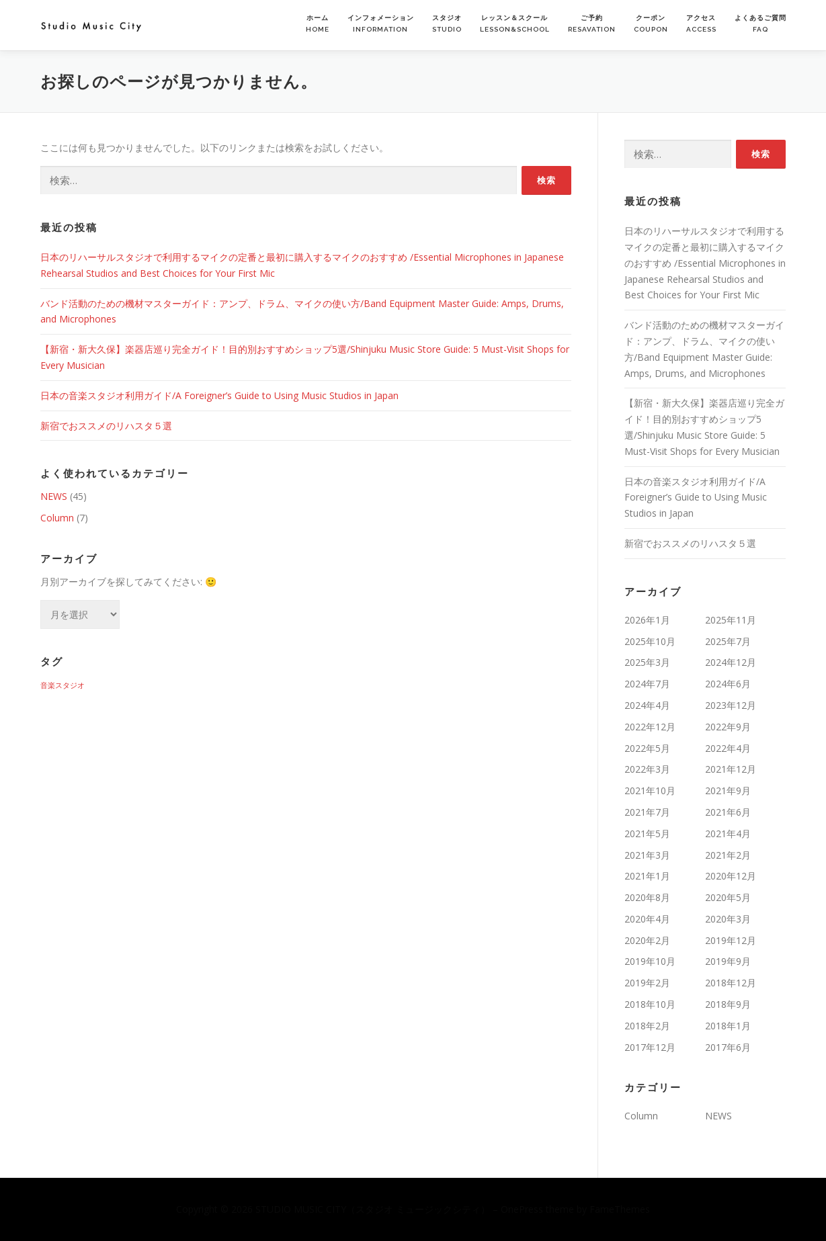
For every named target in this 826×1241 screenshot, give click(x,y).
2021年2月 (728, 855)
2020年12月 (730, 875)
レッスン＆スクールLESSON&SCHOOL (515, 23)
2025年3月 (647, 662)
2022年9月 (728, 726)
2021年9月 (728, 790)
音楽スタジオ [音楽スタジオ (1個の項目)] (62, 685)
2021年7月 (647, 812)
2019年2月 (647, 982)
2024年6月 (728, 683)
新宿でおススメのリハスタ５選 (106, 425)
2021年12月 (730, 769)
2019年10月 (649, 961)
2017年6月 (728, 1047)
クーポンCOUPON (651, 23)
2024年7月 (647, 683)
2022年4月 (728, 748)
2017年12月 (649, 1047)
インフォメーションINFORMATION (380, 23)
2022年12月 (649, 726)
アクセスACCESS (701, 23)
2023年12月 (730, 705)
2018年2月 (647, 1025)
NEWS (53, 496)
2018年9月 (728, 1004)
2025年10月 (649, 641)
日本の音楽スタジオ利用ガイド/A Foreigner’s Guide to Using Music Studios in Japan (220, 395)
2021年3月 (647, 855)
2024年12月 (730, 662)
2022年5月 (647, 748)
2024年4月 (647, 705)
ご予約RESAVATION (592, 23)
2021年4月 (728, 833)
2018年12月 (730, 982)
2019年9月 (728, 961)
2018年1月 (728, 1025)
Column (57, 517)
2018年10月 (649, 1004)
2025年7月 (728, 641)
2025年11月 (730, 619)
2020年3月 (728, 918)
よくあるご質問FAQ (760, 23)
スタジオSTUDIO (447, 23)
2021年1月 (647, 875)
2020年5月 (728, 897)
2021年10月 (649, 790)
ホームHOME (317, 23)
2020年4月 (647, 918)
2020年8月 (647, 897)
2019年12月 (730, 940)
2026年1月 (647, 619)
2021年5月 (647, 833)
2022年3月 (647, 769)
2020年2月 (647, 940)
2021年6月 (728, 812)
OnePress (522, 1209)
